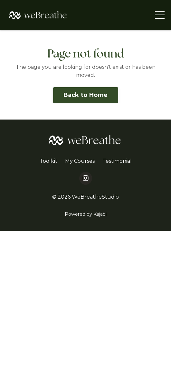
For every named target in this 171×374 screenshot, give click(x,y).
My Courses (80, 161)
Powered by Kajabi (86, 214)
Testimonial (117, 161)
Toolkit (48, 161)
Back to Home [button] (85, 95)
